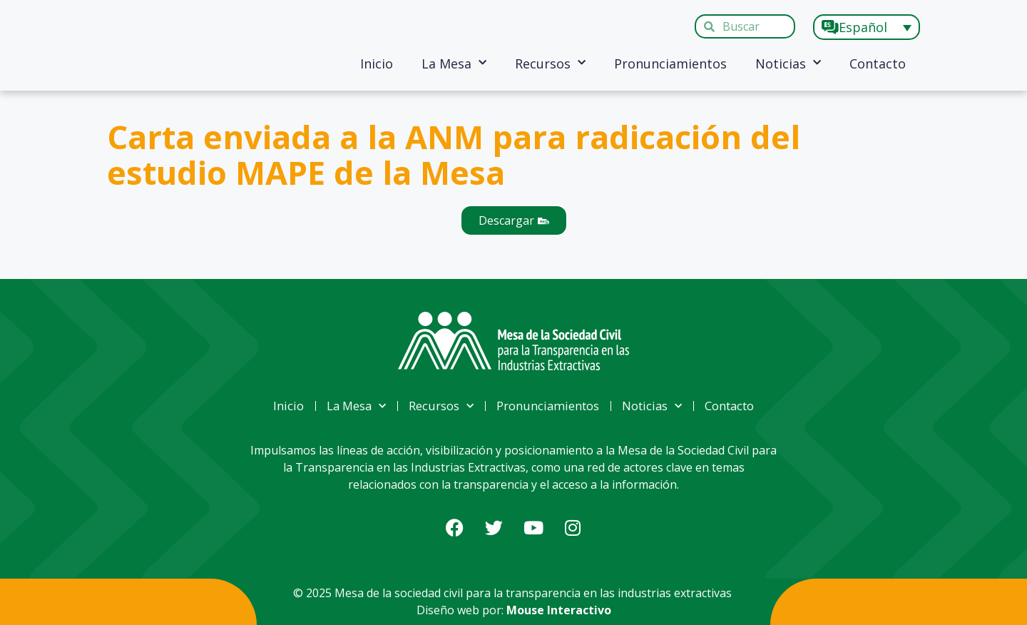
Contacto (877, 63)
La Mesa (453, 63)
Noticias (788, 63)
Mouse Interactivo (558, 610)
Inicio (376, 63)
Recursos (550, 63)
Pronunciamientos (670, 63)
